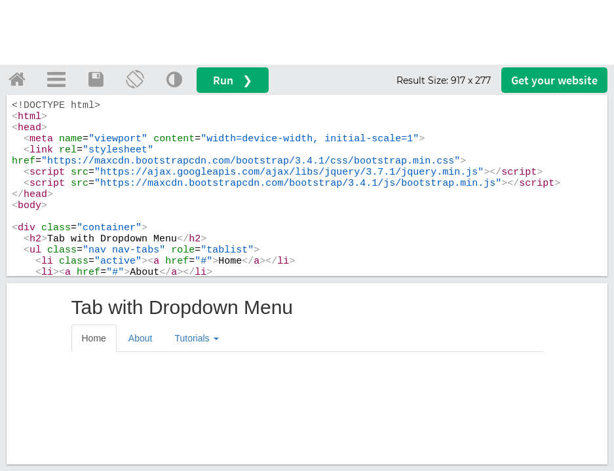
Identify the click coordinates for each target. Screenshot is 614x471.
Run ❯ (232, 80)
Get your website (554, 80)
